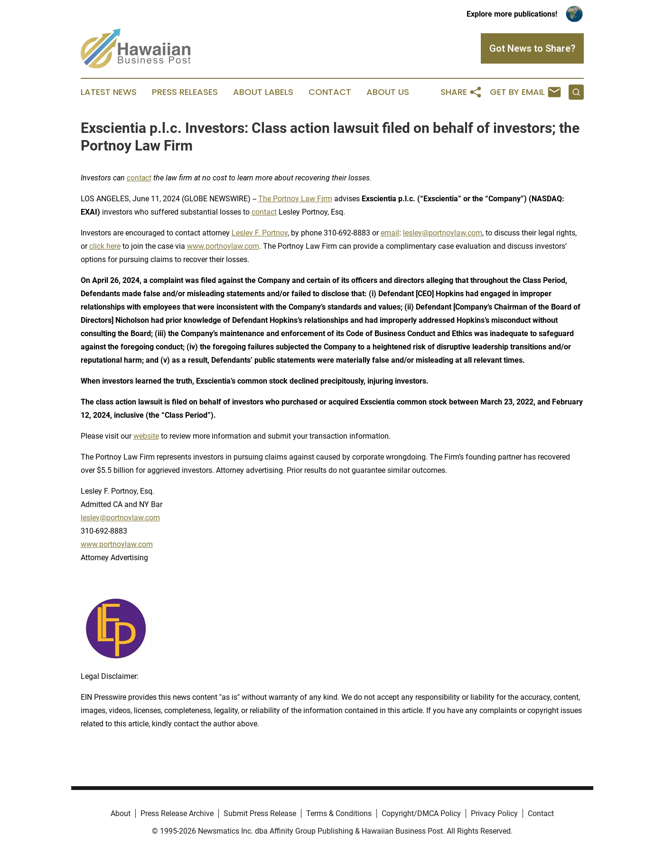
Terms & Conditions (339, 813)
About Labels (263, 92)
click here (105, 246)
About (121, 813)
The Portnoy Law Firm (295, 198)
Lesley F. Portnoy (260, 232)
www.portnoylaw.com (223, 246)
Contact (330, 92)
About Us (387, 92)
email (390, 232)
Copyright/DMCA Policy (421, 813)
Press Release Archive (177, 813)
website (146, 436)
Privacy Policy (494, 813)
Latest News (109, 92)
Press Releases (185, 92)
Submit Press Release (260, 813)
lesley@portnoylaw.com (442, 232)
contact (264, 211)
